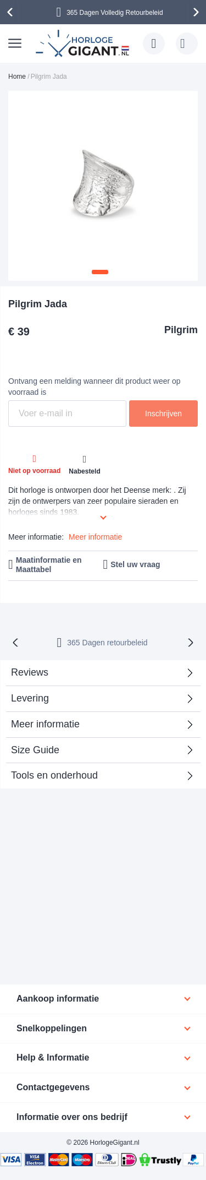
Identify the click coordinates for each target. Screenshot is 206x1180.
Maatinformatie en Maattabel (49, 565)
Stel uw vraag (135, 564)
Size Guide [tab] (35, 749)
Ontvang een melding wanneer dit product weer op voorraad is (94, 386)
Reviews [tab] (29, 672)
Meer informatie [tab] (45, 724)
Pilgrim (181, 329)
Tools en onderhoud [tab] (54, 775)
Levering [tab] (30, 698)
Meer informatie (95, 536)
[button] (100, 272)
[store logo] (84, 43)
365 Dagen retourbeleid (107, 642)
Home (17, 76)
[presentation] (11, 12)
